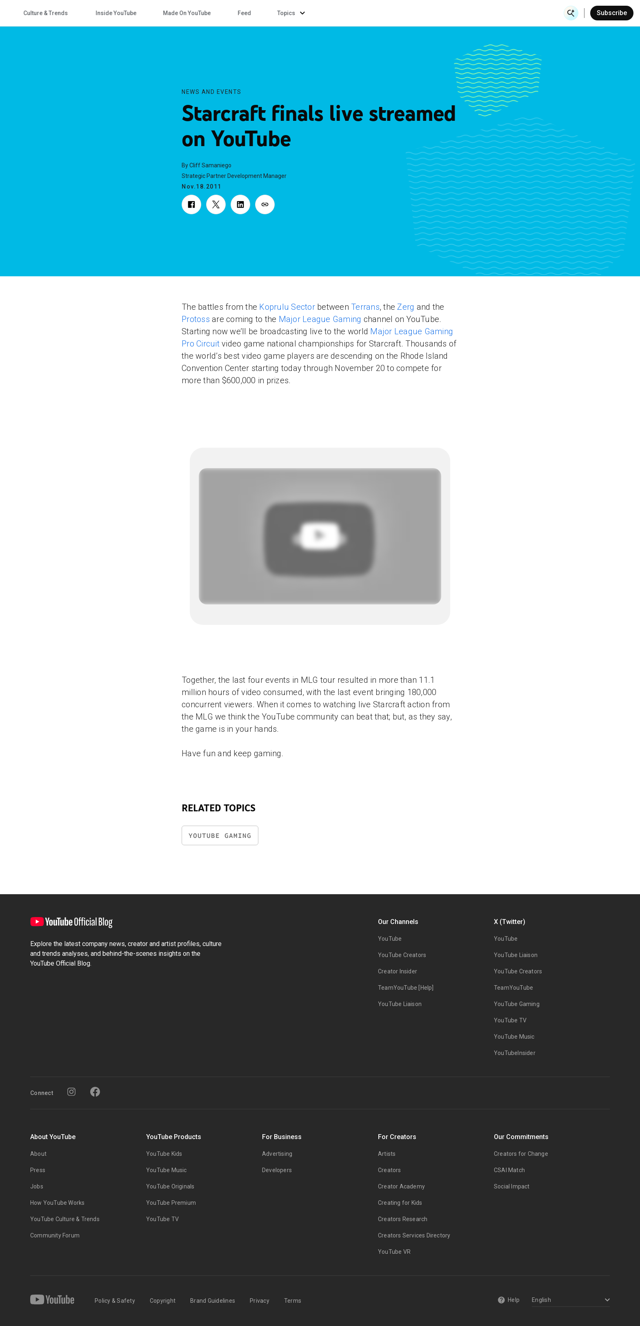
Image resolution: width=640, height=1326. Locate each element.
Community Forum (55, 1235)
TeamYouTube (513, 987)
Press (37, 1170)
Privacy (259, 1300)
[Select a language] (569, 1300)
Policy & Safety (115, 1300)
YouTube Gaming (220, 836)
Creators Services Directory (414, 1235)
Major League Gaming (320, 319)
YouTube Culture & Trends (65, 1219)
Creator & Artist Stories (208, 13)
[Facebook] (95, 1092)
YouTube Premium (171, 1202)
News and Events (212, 92)
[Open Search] (571, 13)
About (38, 1154)
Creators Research (402, 1219)
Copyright (163, 1300)
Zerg (405, 307)
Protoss (196, 319)
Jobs (36, 1186)
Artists (387, 1154)
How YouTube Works (57, 1202)
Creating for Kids (400, 1202)
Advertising (277, 1154)
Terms (292, 1300)
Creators (389, 1170)
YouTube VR (394, 1251)
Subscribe (612, 13)
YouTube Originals (170, 1186)
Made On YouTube (430, 13)
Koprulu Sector (287, 307)
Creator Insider (397, 971)
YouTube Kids (164, 1154)
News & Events (122, 13)
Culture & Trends (289, 13)
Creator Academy (401, 1186)
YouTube (390, 938)
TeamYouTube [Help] (406, 987)
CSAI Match (509, 1170)
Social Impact (512, 1186)
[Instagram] (71, 1092)
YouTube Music (514, 1036)
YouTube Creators (402, 955)
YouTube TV (510, 1020)
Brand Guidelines (212, 1300)
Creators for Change (521, 1154)
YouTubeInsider (515, 1053)
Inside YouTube (359, 13)
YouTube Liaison (400, 1004)
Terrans (365, 307)
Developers (277, 1170)
